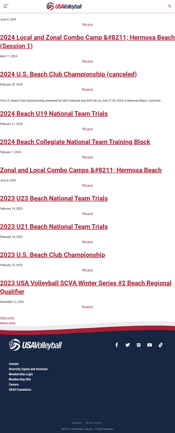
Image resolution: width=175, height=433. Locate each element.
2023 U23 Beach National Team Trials (54, 198)
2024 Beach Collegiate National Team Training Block (75, 142)
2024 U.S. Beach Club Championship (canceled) (68, 74)
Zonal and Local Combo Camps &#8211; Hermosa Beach (81, 170)
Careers (14, 384)
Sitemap (77, 423)
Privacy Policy (94, 423)
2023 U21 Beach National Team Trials (54, 226)
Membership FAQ (20, 379)
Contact (14, 364)
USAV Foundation (20, 389)
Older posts (7, 318)
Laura (89, 24)
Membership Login (21, 374)
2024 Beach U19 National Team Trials (54, 113)
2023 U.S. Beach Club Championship (52, 255)
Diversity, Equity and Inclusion (28, 369)
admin (89, 89)
